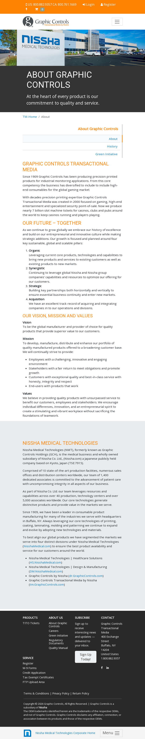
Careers (53, 631)
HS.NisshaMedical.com (45, 562)
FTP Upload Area (34, 682)
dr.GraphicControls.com (86, 576)
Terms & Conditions (36, 693)
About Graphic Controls (58, 624)
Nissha (43, 707)
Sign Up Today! (85, 656)
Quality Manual (58, 648)
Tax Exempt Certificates (38, 677)
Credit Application (34, 672)
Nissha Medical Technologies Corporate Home (59, 733)
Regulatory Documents (56, 641)
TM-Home (30, 117)
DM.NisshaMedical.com (46, 571)
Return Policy (80, 693)
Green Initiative (106, 154)
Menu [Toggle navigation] (111, 733)
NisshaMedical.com (37, 546)
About (113, 139)
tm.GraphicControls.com (47, 584)
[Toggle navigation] (117, 22)
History (112, 146)
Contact (107, 617)
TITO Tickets (31, 623)
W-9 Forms (30, 668)
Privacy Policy (60, 693)
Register (28, 663)
